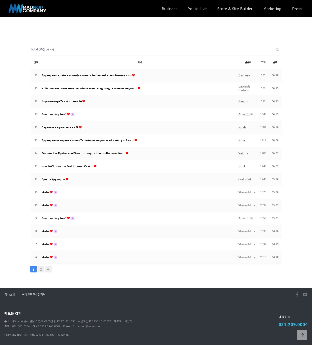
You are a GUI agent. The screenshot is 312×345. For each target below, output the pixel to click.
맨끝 (48, 269)
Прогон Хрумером (53, 179)
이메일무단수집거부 (34, 294)
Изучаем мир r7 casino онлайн (61, 101)
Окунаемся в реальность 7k (60, 127)
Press (297, 8)
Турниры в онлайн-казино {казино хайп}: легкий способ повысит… (86, 75)
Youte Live (197, 8)
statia (45, 192)
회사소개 (9, 294)
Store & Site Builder (235, 8)
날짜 (275, 62)
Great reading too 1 (54, 114)
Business (169, 8)
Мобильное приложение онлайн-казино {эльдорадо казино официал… (89, 88)
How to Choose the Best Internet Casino (67, 166)
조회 (263, 62)
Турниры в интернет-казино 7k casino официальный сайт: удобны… (88, 140)
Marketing (272, 8)
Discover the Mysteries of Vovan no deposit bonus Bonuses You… (83, 153)
